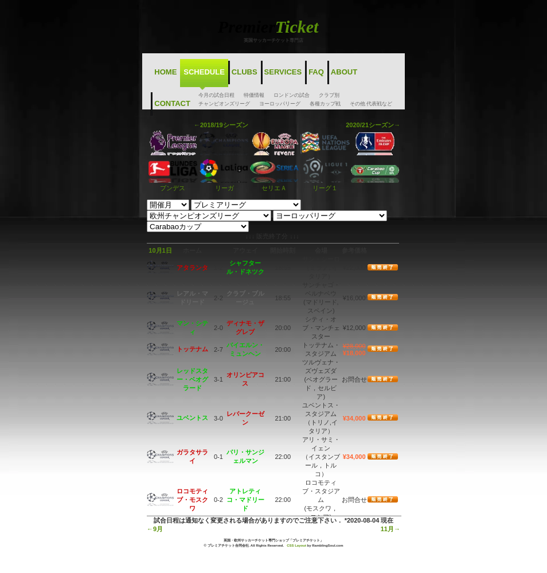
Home (165, 72)
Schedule (204, 72)
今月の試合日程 (216, 95)
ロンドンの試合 (292, 95)
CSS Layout (296, 545)
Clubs (244, 72)
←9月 (155, 528)
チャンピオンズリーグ (224, 104)
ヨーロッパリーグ (279, 104)
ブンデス (173, 184)
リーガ (223, 184)
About (344, 72)
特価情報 (254, 95)
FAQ (316, 72)
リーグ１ (325, 184)
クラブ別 (329, 95)
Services (283, 72)
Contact (172, 103)
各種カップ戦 (325, 104)
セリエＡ (274, 184)
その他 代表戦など (371, 104)
